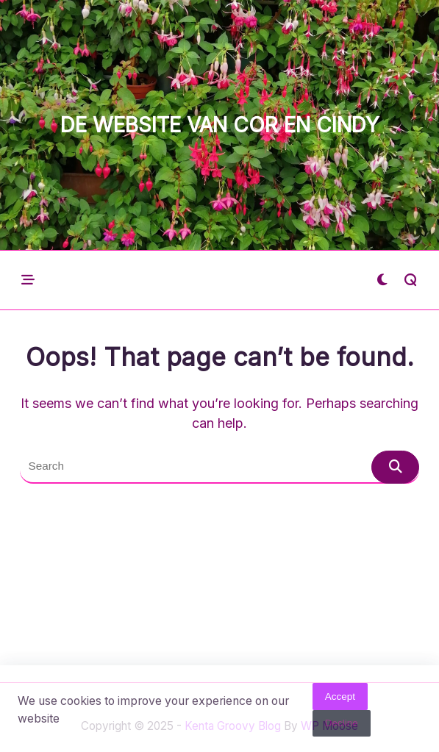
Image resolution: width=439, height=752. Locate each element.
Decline (341, 725)
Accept (340, 699)
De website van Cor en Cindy (219, 124)
